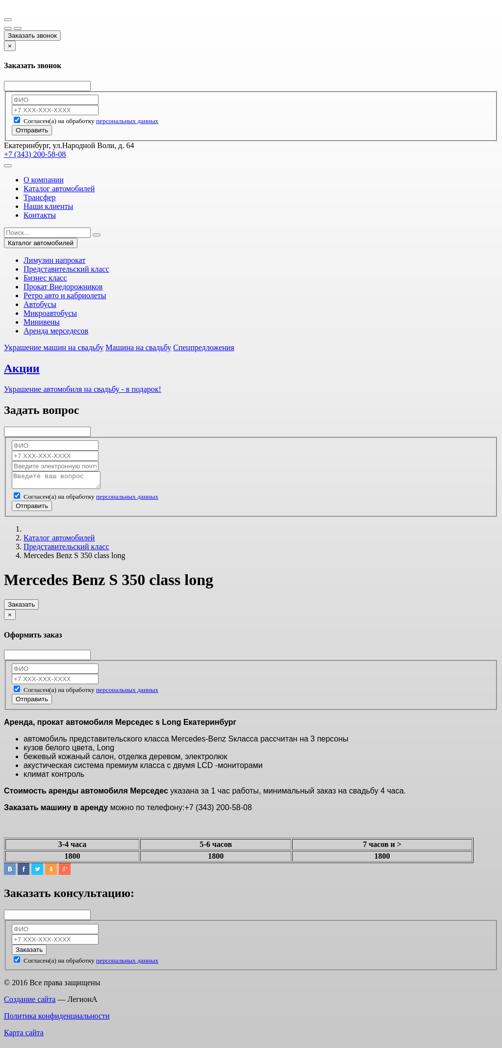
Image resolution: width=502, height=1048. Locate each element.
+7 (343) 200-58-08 (35, 154)
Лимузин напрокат (54, 260)
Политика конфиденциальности (57, 1019)
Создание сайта (29, 1002)
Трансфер (40, 197)
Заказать (21, 607)
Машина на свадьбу (138, 347)
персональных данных (127, 121)
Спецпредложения (203, 347)
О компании (44, 180)
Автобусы (40, 304)
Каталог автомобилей (59, 188)
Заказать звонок (32, 35)
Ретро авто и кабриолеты (65, 295)
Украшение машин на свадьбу (53, 347)
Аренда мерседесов (56, 331)
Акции (22, 368)
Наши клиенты (48, 206)
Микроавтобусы (50, 313)
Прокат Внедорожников (63, 286)
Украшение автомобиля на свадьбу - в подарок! (82, 389)
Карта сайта (24, 1035)
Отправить (32, 130)
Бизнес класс (45, 278)
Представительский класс (66, 269)
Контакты (40, 215)
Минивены (42, 322)
